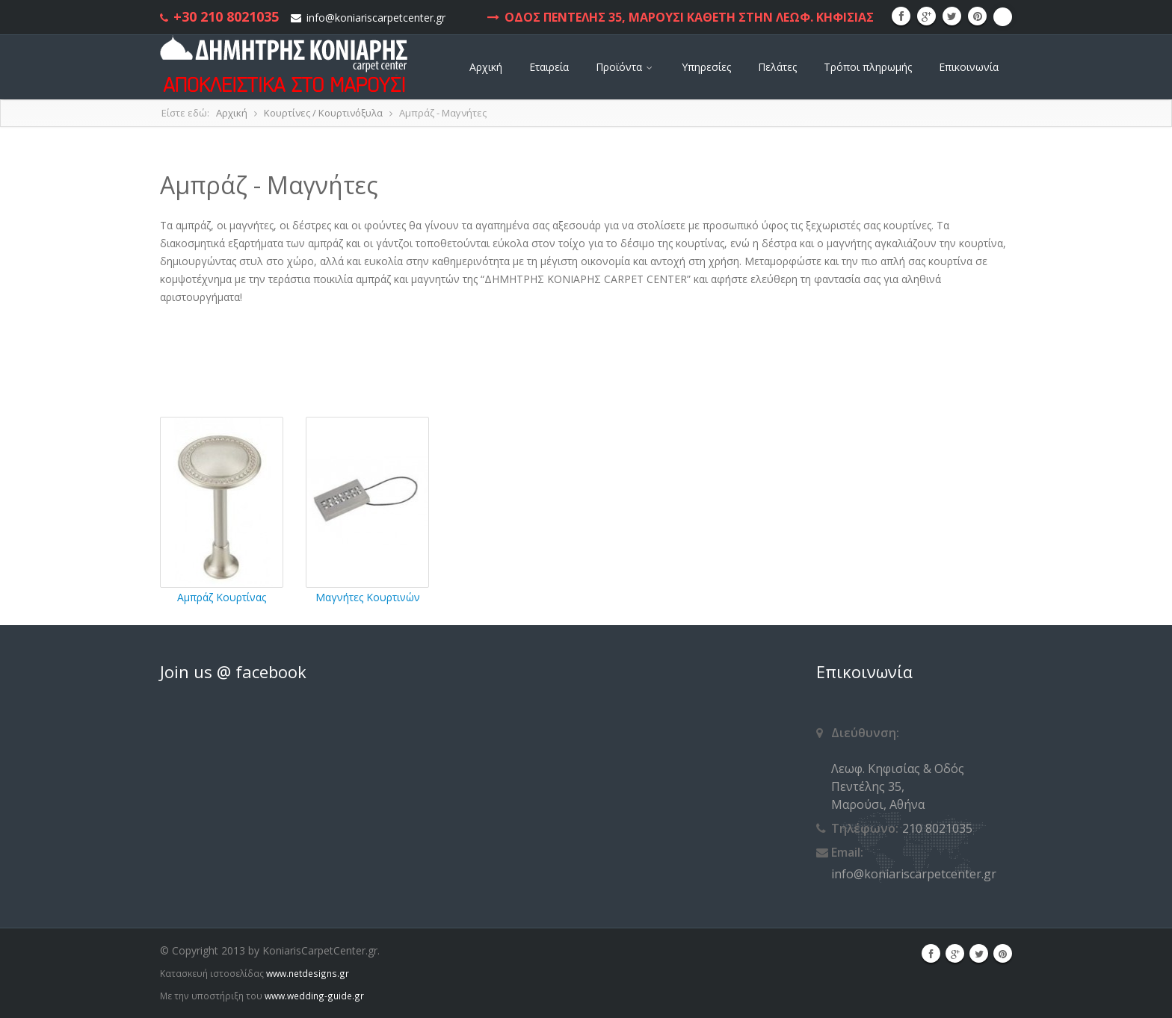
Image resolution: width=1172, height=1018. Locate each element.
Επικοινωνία (969, 67)
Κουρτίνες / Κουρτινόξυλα (323, 113)
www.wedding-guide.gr (314, 996)
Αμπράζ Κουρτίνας (221, 597)
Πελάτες (777, 67)
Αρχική (485, 67)
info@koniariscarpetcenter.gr (375, 17)
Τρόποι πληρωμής (868, 67)
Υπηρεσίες (706, 67)
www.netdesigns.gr (307, 973)
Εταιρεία (549, 67)
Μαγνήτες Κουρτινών (367, 597)
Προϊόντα (625, 67)
